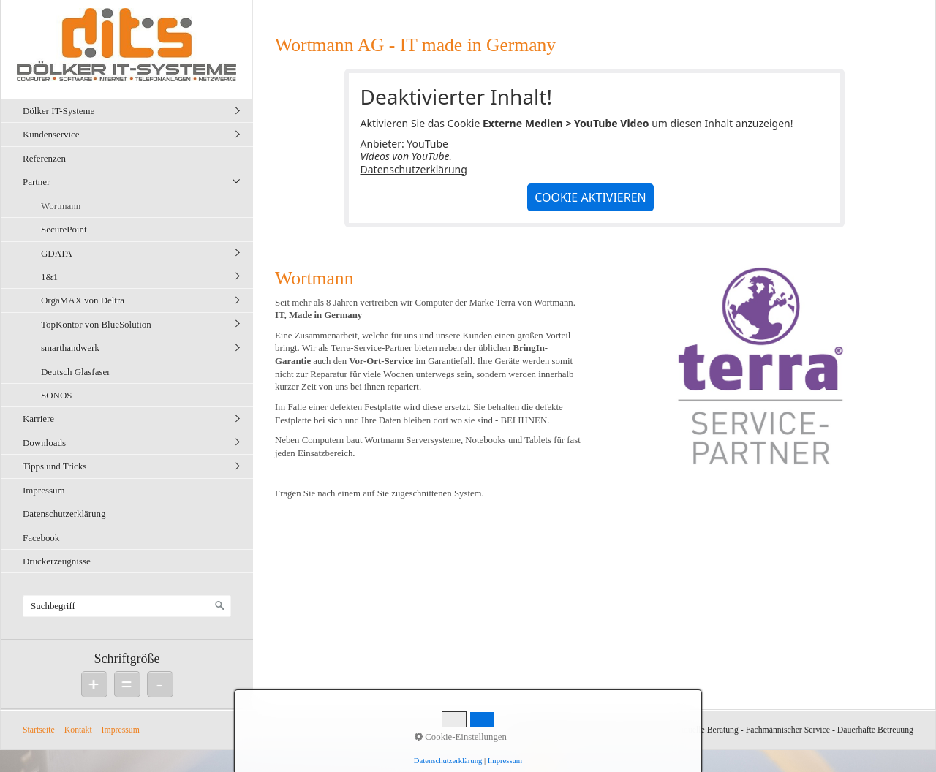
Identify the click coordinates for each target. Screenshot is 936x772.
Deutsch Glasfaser (75, 371)
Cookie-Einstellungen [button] (461, 737)
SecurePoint (64, 229)
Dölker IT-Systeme (58, 110)
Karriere (38, 418)
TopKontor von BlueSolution (96, 324)
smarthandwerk (70, 347)
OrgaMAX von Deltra (82, 300)
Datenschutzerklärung (64, 513)
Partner (36, 181)
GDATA (56, 253)
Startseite (39, 730)
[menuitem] (130, 110)
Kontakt (78, 730)
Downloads (44, 442)
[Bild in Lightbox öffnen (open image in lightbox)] (759, 371)
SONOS (56, 395)
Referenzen (44, 158)
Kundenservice (51, 134)
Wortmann (60, 205)
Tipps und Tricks (54, 466)
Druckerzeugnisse (57, 561)
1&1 (49, 276)
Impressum (44, 490)
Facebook (41, 537)
